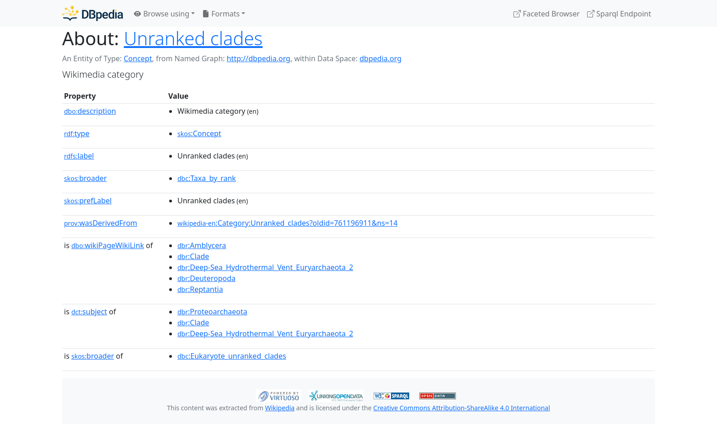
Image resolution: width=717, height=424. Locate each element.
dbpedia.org (380, 58)
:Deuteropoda (206, 278)
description (90, 111)
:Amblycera (201, 245)
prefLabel (88, 201)
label (79, 156)
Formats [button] (221, 14)
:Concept (199, 133)
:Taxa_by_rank (206, 178)
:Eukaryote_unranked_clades (231, 356)
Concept (137, 58)
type (77, 133)
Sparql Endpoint (619, 14)
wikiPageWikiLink (107, 245)
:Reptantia (200, 289)
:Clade (193, 256)
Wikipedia (279, 407)
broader (85, 178)
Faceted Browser (547, 14)
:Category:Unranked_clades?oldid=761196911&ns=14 (287, 223)
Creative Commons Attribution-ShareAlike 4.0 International (461, 407)
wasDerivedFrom (100, 223)
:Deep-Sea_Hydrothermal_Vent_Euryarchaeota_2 (265, 267)
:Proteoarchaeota (212, 312)
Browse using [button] (161, 14)
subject (89, 312)
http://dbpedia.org (258, 58)
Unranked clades (193, 38)
